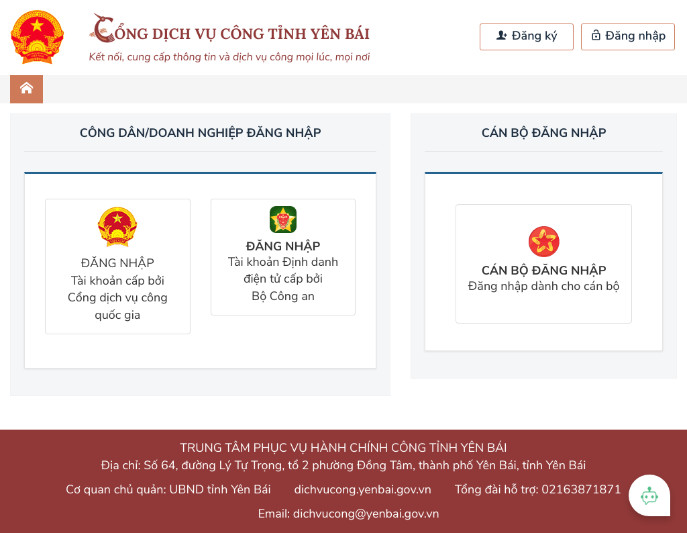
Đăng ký (526, 36)
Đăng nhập (628, 36)
